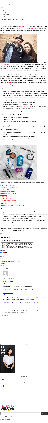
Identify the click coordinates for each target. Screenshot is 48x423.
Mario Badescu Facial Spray (31, 110)
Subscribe (44, 413)
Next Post (2, 265)
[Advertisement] (24, 396)
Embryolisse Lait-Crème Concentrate (8, 193)
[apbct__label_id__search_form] (18, 344)
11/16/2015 (2, 23)
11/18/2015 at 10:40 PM (8, 293)
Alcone (39, 80)
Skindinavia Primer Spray (26, 106)
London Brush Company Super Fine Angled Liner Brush (12, 205)
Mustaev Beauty (8, 82)
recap (7, 261)
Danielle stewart (8, 278)
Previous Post (3, 263)
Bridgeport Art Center (4, 64)
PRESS (4, 16)
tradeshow (18, 261)
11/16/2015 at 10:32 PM (8, 281)
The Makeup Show (23, 26)
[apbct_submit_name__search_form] (26, 344)
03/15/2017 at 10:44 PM (8, 306)
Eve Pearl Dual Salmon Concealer (7, 185)
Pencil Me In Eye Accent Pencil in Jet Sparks (9, 198)
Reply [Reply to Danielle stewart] (4, 283)
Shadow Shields (3, 195)
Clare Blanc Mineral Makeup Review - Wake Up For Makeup (21, 302)
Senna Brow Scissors (4, 189)
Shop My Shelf (6, 14)
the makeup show (12, 261)
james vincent (3, 261)
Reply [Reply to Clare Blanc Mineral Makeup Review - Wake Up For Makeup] (4, 308)
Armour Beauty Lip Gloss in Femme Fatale (9, 187)
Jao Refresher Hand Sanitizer (6, 196)
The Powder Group (32, 28)
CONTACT (5, 10)
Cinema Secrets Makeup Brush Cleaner (8, 191)
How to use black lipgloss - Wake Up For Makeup (18, 289)
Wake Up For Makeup (5, 2)
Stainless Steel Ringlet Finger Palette (8, 200)
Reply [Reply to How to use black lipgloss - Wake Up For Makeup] (4, 294)
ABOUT (4, 12)
